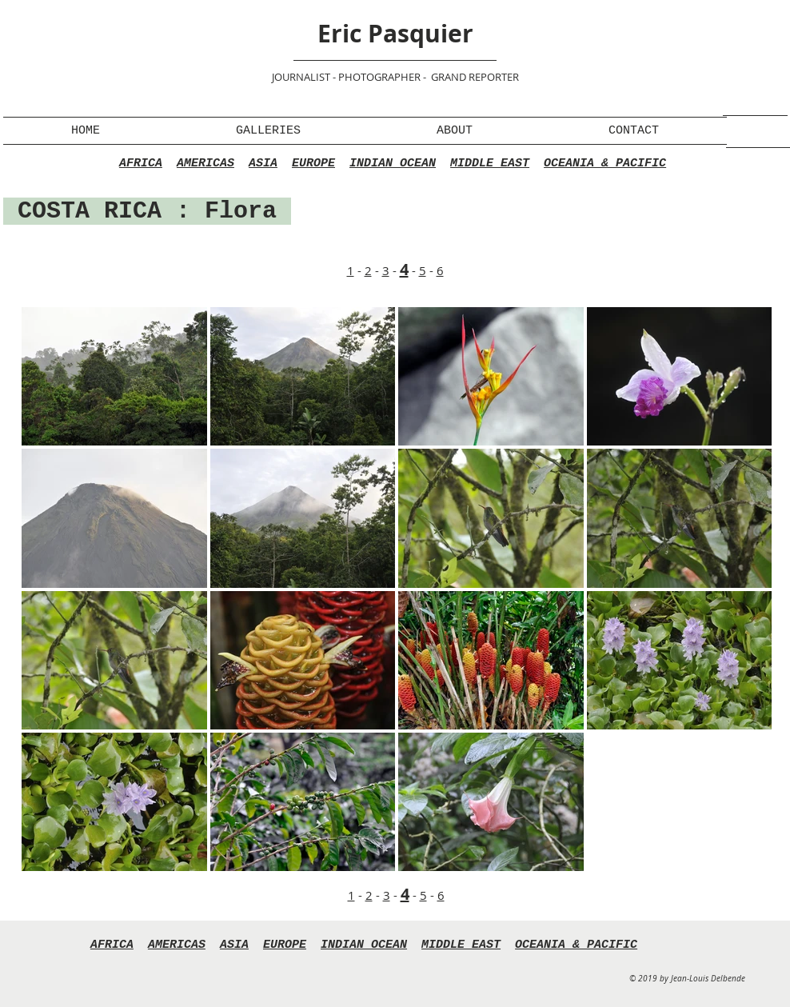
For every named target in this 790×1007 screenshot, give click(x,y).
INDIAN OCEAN (392, 163)
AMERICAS (205, 163)
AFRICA (140, 163)
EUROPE (313, 163)
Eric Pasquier (395, 33)
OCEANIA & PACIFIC (605, 163)
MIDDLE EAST (489, 163)
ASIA (263, 163)
